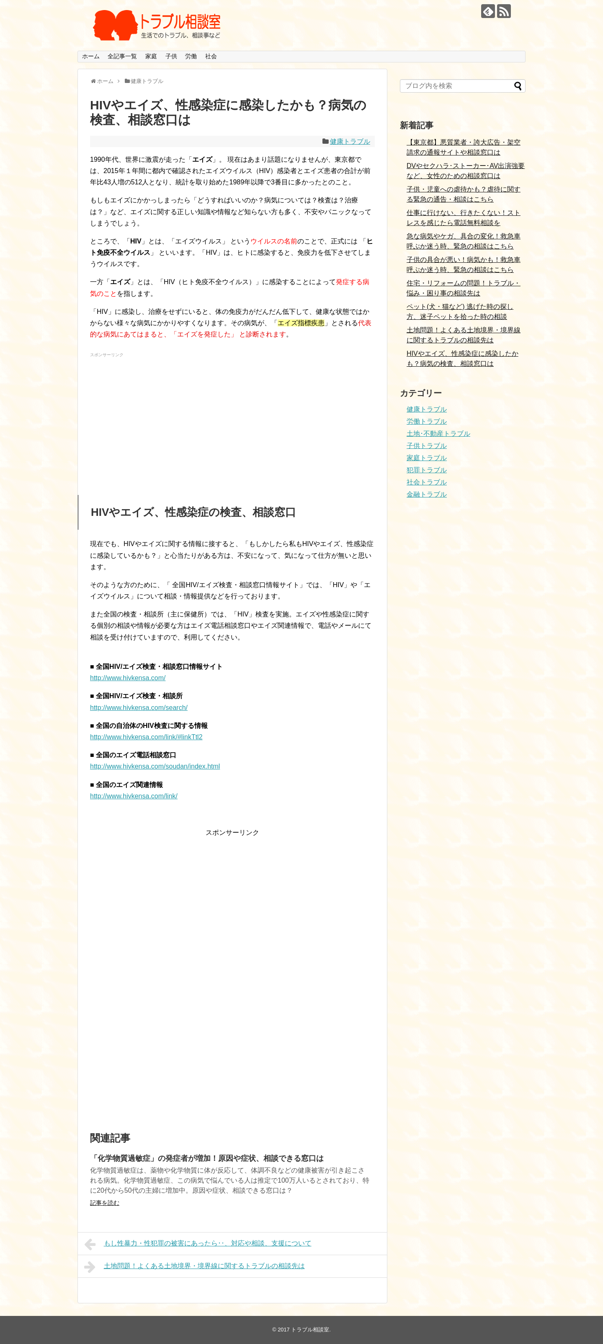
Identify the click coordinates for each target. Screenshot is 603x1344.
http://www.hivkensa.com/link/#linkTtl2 (146, 737)
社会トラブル (427, 482)
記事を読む (104, 1202)
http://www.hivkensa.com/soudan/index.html (155, 766)
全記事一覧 (122, 56)
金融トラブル (427, 494)
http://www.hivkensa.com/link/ (134, 796)
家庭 (151, 56)
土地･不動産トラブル (438, 433)
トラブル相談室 (310, 1329)
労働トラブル (427, 421)
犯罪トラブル (427, 470)
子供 (171, 56)
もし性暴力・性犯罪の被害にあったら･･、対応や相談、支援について (198, 1244)
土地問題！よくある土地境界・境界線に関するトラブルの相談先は (194, 1267)
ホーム (91, 56)
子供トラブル (427, 445)
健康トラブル (350, 141)
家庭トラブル (427, 457)
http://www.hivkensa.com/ (128, 677)
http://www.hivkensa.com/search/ (139, 707)
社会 (211, 56)
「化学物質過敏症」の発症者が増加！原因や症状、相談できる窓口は (207, 1158)
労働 (191, 56)
